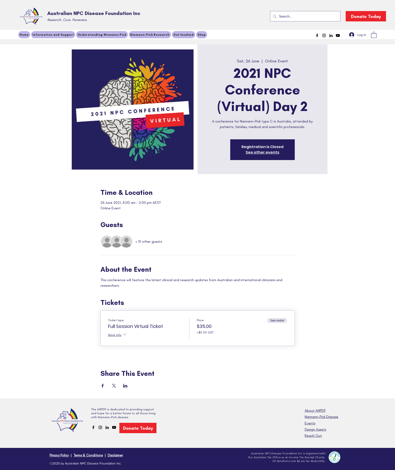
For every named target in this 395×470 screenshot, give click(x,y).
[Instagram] (324, 35)
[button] (374, 34)
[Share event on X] (114, 386)
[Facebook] (317, 35)
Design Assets (315, 429)
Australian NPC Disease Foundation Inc (93, 13)
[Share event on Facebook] (102, 386)
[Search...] (304, 16)
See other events (262, 152)
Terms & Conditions (88, 455)
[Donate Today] (366, 16)
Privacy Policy (59, 455)
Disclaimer (115, 455)
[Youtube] (338, 35)
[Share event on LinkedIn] (125, 386)
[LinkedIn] (331, 35)
